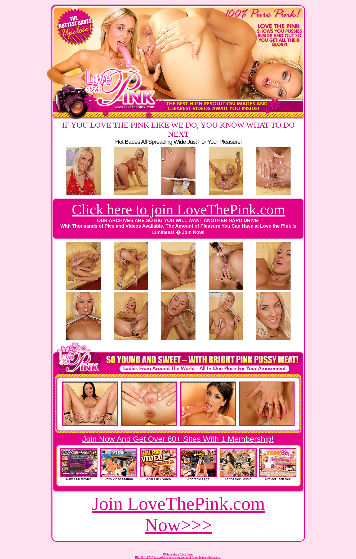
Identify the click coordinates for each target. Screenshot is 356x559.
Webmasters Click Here (178, 554)
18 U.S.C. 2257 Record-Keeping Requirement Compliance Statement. (178, 557)
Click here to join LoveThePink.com (178, 209)
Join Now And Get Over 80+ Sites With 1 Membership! (178, 439)
